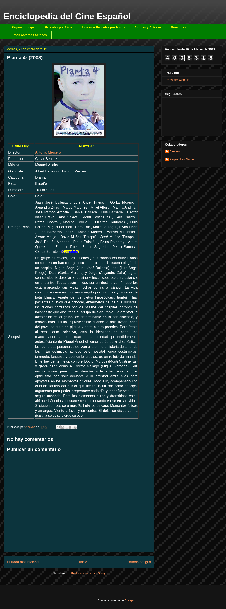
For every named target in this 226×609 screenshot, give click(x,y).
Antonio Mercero (48, 152)
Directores (178, 27)
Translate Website (177, 80)
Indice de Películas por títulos (103, 27)
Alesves (174, 151)
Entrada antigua (139, 562)
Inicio (83, 562)
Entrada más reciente (23, 562)
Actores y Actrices (148, 27)
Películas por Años (58, 27)
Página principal (23, 27)
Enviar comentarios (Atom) (88, 573)
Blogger (129, 600)
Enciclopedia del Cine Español (67, 16)
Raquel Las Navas (181, 159)
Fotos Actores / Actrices (29, 35)
